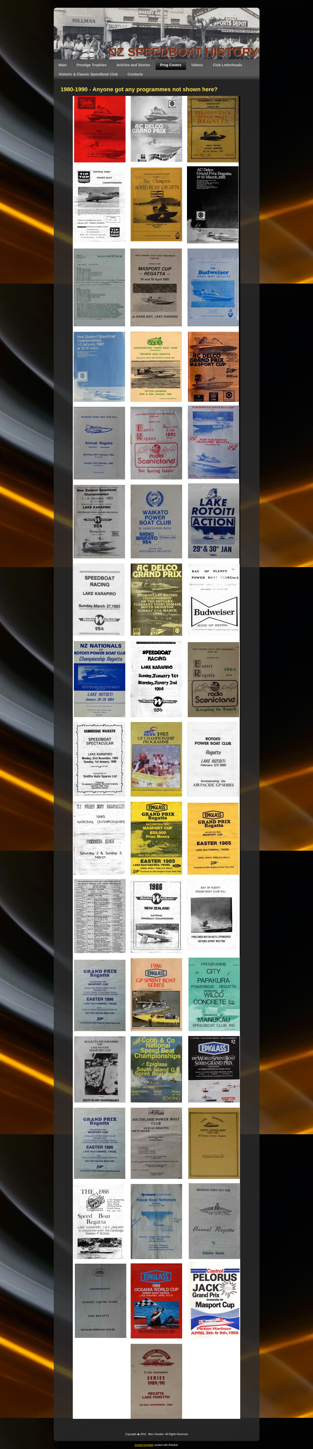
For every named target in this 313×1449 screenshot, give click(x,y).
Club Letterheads (227, 65)
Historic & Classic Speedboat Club (88, 74)
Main (63, 65)
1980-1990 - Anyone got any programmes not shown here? (139, 89)
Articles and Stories (133, 65)
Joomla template (144, 1445)
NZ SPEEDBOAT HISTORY (183, 52)
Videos (197, 65)
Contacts (135, 74)
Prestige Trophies (91, 65)
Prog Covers (170, 65)
